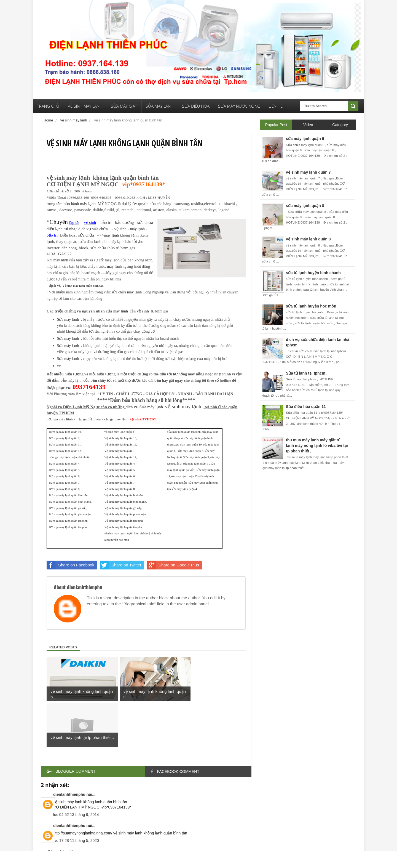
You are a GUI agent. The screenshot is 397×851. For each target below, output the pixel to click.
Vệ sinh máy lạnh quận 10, (120, 438)
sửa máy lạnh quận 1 (195, 463)
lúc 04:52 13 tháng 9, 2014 (76, 768)
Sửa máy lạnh (151, 407)
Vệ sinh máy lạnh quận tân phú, (123, 527)
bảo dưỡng (125, 222)
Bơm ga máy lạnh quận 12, (65, 450)
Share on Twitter (120, 565)
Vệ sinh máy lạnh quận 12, (120, 457)
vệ (143, 311)
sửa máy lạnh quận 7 (190, 450)
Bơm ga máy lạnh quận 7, (64, 482)
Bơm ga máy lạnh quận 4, (64, 463)
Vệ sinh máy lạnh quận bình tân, (83, 285)
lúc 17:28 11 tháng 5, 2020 (76, 794)
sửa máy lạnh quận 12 (184, 476)
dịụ (84, 229)
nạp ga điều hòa (89, 419)
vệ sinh (120, 229)
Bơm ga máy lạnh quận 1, (64, 438)
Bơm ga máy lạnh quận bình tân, (68, 495)
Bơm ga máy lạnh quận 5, (64, 469)
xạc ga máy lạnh (116, 419)
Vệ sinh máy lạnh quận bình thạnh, (125, 501)
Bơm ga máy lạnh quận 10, (65, 431)
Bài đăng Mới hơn (56, 817)
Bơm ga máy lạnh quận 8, (64, 489)
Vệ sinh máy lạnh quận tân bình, (123, 520)
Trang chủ (147, 817)
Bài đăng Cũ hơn (237, 817)
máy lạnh (137, 229)
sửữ (101, 229)
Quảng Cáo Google (179, 843)
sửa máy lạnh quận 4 (184, 489)
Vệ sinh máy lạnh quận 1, (119, 450)
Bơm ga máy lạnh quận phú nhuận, (70, 514)
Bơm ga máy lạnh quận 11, (65, 444)
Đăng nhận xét (60, 805)
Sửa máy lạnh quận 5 (196, 457)
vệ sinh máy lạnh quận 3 (119, 431)
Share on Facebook (70, 565)
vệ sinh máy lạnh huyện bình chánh (125, 533)
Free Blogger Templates (127, 843)
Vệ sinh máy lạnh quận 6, (119, 476)
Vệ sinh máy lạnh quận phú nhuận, (125, 514)
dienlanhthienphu (69, 748)
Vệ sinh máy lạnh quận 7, (119, 482)
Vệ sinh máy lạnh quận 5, (119, 469)
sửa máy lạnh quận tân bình (184, 431)
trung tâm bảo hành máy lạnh (71, 204)
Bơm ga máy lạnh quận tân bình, (68, 520)
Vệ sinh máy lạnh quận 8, (119, 489)
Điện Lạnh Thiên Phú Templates (82, 843)
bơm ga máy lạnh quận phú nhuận (69, 457)
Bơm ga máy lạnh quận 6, (64, 476)
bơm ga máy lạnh (60, 419)
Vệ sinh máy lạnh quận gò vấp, (123, 508)
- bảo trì (79, 222)
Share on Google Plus (173, 565)
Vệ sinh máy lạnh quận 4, (119, 463)
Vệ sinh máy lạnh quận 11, (120, 444)
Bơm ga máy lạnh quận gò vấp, (68, 508)
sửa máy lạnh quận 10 (188, 444)
